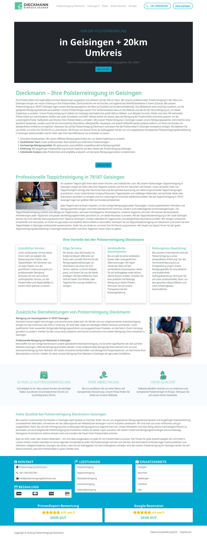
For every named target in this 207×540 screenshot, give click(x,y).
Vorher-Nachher (118, 5)
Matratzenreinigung (87, 478)
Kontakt (132, 5)
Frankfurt (142, 484)
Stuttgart (142, 467)
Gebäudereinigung (86, 489)
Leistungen (92, 5)
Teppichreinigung (85, 472)
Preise (105, 5)
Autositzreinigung (86, 484)
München (142, 472)
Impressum (185, 532)
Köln (140, 489)
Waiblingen (143, 478)
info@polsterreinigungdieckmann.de (37, 478)
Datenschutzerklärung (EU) (163, 532)
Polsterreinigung (85, 467)
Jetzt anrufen (103, 69)
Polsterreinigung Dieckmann (71, 5)
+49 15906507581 (157, 5)
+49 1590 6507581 (28, 472)
